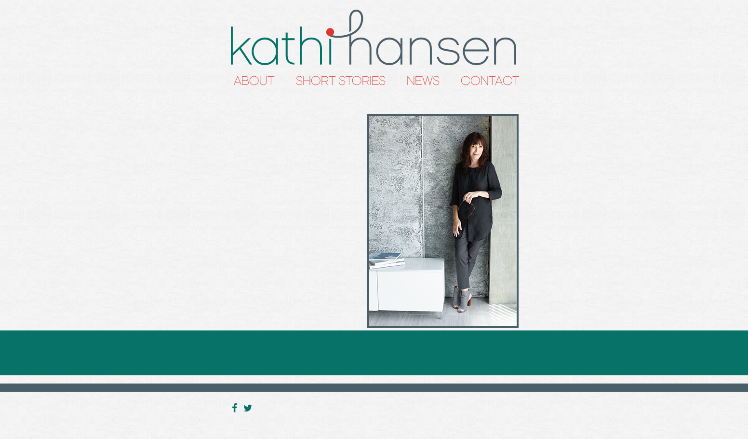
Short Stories (341, 80)
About (254, 80)
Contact (490, 80)
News (423, 80)
